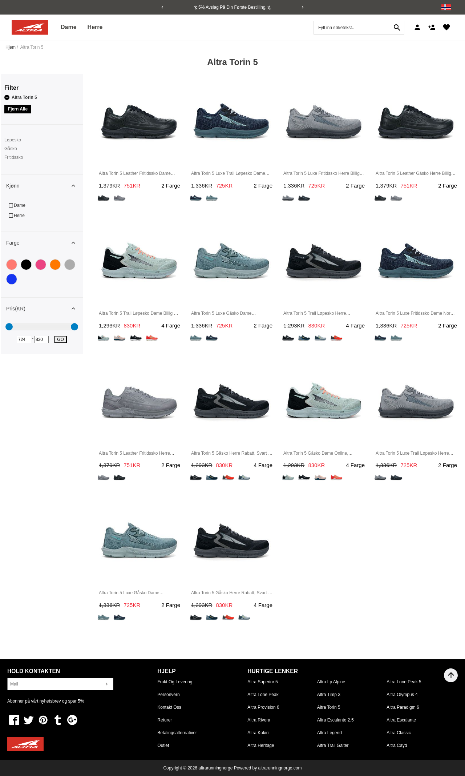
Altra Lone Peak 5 (404, 681)
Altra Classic (399, 732)
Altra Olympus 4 (402, 694)
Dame (69, 27)
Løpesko (12, 139)
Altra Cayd (397, 745)
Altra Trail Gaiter (333, 745)
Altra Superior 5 (262, 681)
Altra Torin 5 (20, 97)
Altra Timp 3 (328, 694)
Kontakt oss (169, 707)
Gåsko (10, 148)
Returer (164, 720)
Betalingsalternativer (177, 732)
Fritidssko (13, 157)
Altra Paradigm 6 (403, 707)
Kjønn (44, 186)
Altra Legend (329, 732)
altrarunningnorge (215, 768)
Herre (95, 27)
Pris (44, 308)
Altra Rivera (258, 720)
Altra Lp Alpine (331, 681)
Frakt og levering (174, 681)
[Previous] (162, 7)
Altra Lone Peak (262, 694)
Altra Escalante (401, 720)
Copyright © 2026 (180, 768)
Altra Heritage (260, 745)
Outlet (163, 745)
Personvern (168, 694)
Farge (44, 243)
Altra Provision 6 (263, 707)
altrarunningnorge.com (280, 768)
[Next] (302, 7)
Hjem (10, 47)
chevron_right (106, 684)
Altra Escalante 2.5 (335, 720)
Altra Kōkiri (257, 732)
